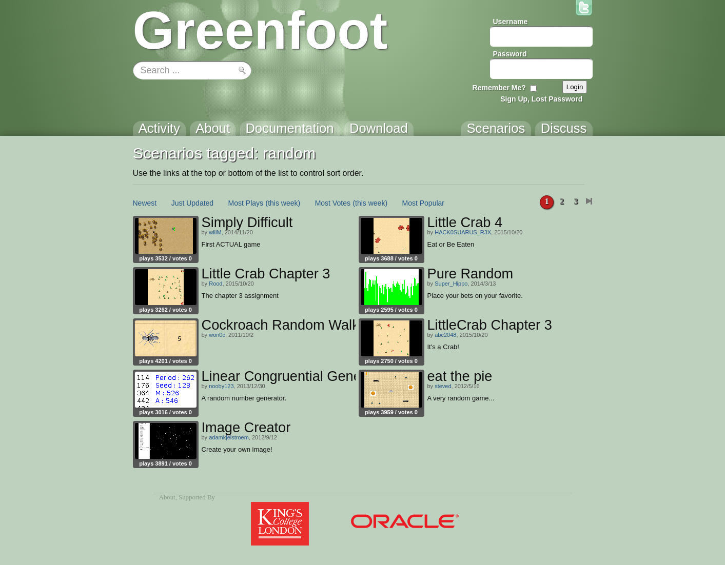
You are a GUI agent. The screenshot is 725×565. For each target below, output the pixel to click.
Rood (215, 283)
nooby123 (221, 386)
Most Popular (423, 203)
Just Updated (192, 203)
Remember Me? (499, 88)
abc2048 (445, 335)
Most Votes (332, 203)
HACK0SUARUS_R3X (463, 232)
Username (510, 21)
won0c (217, 335)
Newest (145, 203)
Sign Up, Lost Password (541, 99)
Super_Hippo (451, 283)
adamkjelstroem (229, 437)
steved (443, 386)
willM (215, 232)
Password (510, 54)
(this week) (283, 203)
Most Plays (245, 203)
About (167, 497)
